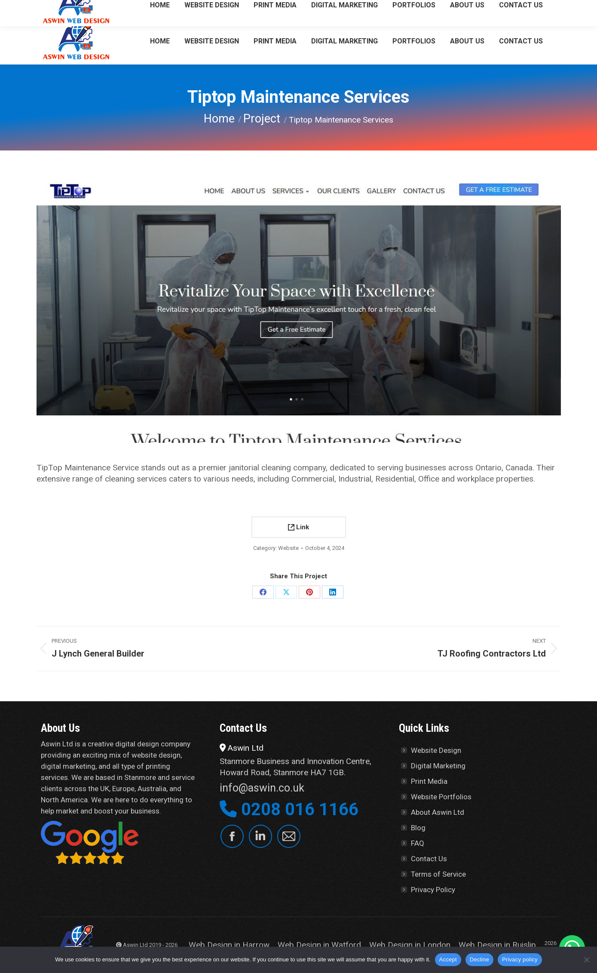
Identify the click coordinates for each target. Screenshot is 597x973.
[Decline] (586, 959)
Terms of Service (438, 874)
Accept (448, 959)
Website (288, 548)
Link (298, 527)
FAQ (417, 843)
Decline (479, 959)
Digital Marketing (438, 765)
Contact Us (429, 858)
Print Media (429, 781)
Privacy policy (520, 959)
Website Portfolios (441, 796)
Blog (418, 827)
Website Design (436, 750)
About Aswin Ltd (437, 812)
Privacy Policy (433, 889)
